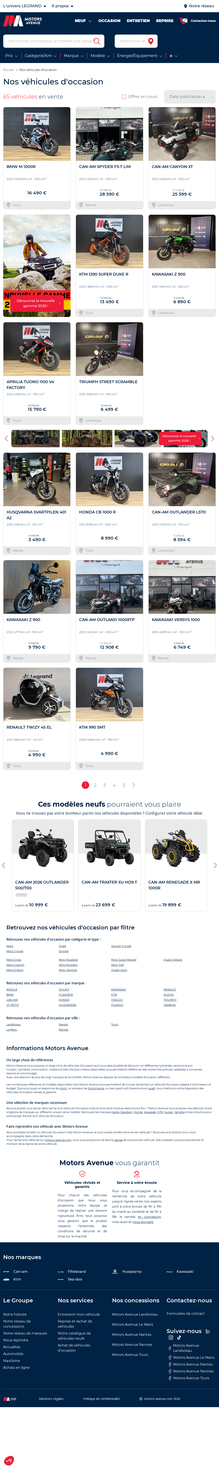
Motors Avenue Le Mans (132, 1324)
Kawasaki (150, 1112)
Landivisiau (13, 1024)
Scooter (64, 951)
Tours (114, 1024)
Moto (9, 946)
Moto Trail (117, 965)
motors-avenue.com (58, 1140)
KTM (114, 994)
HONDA (64, 999)
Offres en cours (139, 96)
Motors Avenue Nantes (131, 1335)
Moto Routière (68, 965)
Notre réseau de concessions (17, 1323)
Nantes (63, 1024)
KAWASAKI (118, 989)
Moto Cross (13, 959)
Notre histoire (15, 1314)
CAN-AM (12, 999)
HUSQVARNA (67, 1005)
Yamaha (179, 1112)
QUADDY (117, 1005)
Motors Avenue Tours (130, 1355)
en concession (149, 1217)
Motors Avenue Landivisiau (135, 1314)
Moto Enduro (15, 970)
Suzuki (168, 1112)
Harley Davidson (122, 1112)
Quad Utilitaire (173, 959)
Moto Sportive (68, 970)
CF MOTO (12, 1005)
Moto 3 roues (14, 951)
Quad (62, 946)
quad (151, 1088)
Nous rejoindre (15, 1340)
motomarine (96, 1088)
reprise (118, 1140)
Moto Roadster (68, 959)
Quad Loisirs (119, 970)
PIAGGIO (117, 999)
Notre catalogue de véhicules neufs (74, 1335)
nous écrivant (143, 1222)
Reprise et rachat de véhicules (75, 1323)
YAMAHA (170, 1005)
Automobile (13, 1354)
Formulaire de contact (186, 1314)
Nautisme (11, 1361)
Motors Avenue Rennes (132, 1345)
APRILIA (11, 989)
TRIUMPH (170, 999)
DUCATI (64, 989)
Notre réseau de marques (25, 1333)
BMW (9, 994)
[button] (7, 438)
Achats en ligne (16, 1368)
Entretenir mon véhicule (79, 1314)
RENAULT (170, 989)
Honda (138, 1112)
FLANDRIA (66, 994)
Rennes (63, 1029)
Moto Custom (15, 965)
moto (63, 1088)
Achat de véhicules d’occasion (74, 1347)
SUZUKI (169, 994)
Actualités (11, 1347)
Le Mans (11, 1029)
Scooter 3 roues (121, 946)
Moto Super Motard (123, 959)
